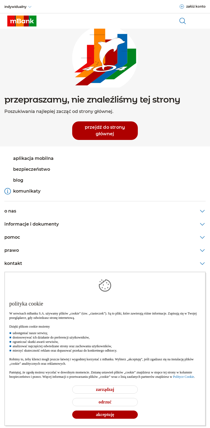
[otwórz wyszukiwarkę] (182, 21)
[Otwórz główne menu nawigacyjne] (199, 21)
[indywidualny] (18, 7)
